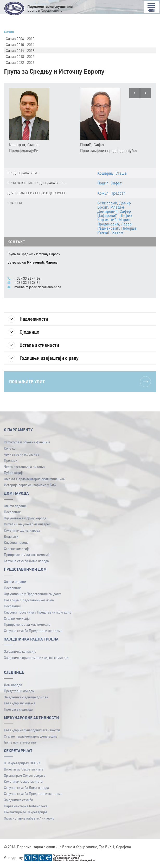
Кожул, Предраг (111, 193)
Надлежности (28, 319)
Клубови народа (16, 542)
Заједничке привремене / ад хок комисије (36, 657)
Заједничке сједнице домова (26, 697)
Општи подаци (15, 506)
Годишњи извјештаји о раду (43, 358)
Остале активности (33, 345)
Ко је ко (9, 448)
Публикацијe (14, 472)
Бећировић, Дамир (114, 203)
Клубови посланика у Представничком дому (37, 612)
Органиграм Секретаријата (24, 775)
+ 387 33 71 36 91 (27, 282)
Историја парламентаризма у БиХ (30, 485)
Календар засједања (19, 703)
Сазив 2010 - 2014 (20, 44)
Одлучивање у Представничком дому (32, 593)
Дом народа (13, 685)
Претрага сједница (18, 709)
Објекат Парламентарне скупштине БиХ (34, 479)
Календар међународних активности (32, 730)
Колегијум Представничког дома (29, 600)
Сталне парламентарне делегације (30, 736)
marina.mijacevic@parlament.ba (37, 287)
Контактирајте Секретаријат (25, 812)
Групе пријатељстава (20, 742)
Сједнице (23, 332)
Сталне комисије (17, 548)
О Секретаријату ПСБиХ (22, 763)
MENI (151, 7)
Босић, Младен (110, 207)
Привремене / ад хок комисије (27, 554)
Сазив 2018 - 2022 (20, 56)
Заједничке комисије (20, 651)
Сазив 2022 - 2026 (20, 62)
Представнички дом (19, 691)
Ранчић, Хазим (110, 232)
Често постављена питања (24, 466)
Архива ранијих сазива (21, 454)
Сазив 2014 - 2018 (20, 50)
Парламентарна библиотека (25, 806)
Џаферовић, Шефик (114, 215)
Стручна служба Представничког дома (33, 630)
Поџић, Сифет (109, 183)
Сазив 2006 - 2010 (20, 38)
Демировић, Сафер (114, 211)
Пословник (12, 512)
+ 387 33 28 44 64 (27, 278)
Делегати (11, 536)
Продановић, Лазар (114, 224)
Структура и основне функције (27, 442)
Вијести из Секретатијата (23, 769)
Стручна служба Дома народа (26, 561)
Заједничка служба (18, 799)
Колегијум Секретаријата (23, 781)
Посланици (12, 606)
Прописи (10, 460)
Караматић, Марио (113, 219)
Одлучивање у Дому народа (25, 518)
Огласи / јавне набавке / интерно (29, 818)
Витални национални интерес (27, 524)
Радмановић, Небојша (116, 228)
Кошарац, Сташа (112, 173)
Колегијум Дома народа (22, 530)
